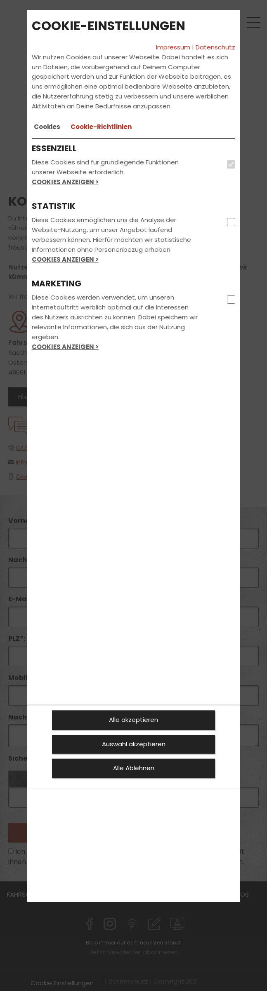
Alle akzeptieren (133, 719)
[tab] (47, 127)
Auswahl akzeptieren (133, 744)
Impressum (173, 47)
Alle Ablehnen (133, 768)
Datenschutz (215, 47)
